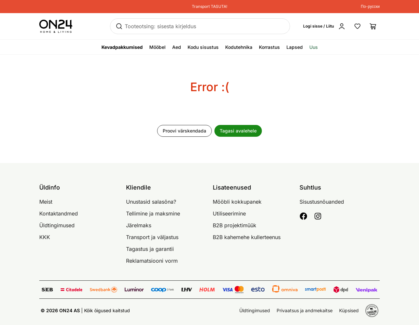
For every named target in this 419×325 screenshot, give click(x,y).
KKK (44, 237)
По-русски (370, 6)
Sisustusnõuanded (322, 201)
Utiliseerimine (229, 213)
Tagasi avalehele (238, 130)
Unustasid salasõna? (151, 201)
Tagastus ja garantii (150, 249)
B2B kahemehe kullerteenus (247, 237)
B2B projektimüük (234, 225)
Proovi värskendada (184, 130)
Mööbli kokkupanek (237, 201)
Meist (45, 201)
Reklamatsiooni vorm (152, 260)
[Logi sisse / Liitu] (324, 26)
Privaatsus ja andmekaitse (305, 310)
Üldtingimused (57, 225)
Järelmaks (138, 225)
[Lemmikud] (357, 26)
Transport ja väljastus (152, 237)
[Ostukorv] (373, 26)
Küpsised (349, 310)
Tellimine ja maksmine (153, 213)
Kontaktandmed (58, 213)
